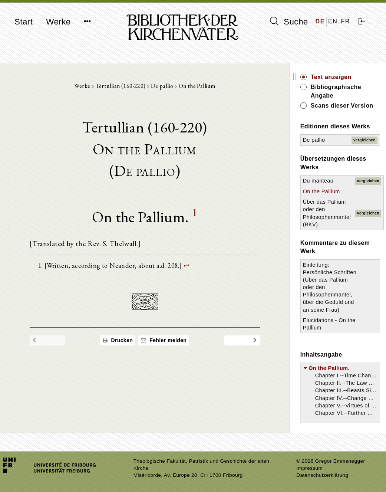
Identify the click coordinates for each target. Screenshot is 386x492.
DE (320, 21)
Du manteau (318, 181)
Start (23, 21)
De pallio (163, 86)
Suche (289, 21)
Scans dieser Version (342, 105)
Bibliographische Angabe (336, 91)
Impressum (309, 468)
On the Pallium (321, 191)
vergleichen (364, 140)
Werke (58, 21)
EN (332, 21)
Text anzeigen (331, 77)
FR (345, 21)
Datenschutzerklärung (322, 475)
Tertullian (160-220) (121, 86)
